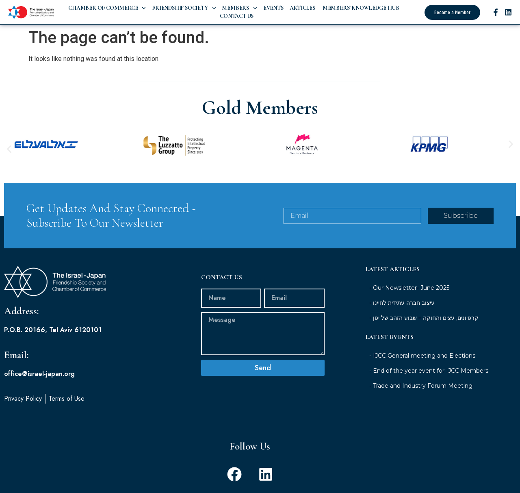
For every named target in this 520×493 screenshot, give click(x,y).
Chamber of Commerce (107, 8)
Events (273, 7)
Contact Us (237, 16)
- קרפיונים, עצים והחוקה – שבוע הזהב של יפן (424, 317)
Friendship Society (184, 8)
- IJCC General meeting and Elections (422, 355)
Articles (302, 7)
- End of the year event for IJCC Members (428, 370)
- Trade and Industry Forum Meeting (420, 385)
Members (239, 8)
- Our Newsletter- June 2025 (409, 287)
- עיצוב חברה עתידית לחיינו (402, 302)
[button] (9, 149)
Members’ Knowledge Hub (360, 7)
